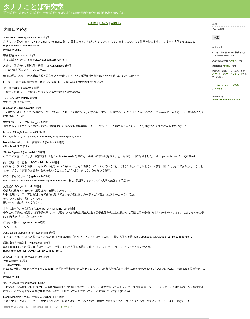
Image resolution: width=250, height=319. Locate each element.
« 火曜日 (93, 23)
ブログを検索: (218, 29)
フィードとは (218, 88)
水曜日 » (116, 23)
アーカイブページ (234, 74)
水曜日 (227, 66)
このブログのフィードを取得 (225, 85)
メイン (104, 23)
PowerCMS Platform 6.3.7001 (226, 100)
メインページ (218, 74)
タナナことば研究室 (33, 6)
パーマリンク (66, 307)
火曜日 (233, 61)
